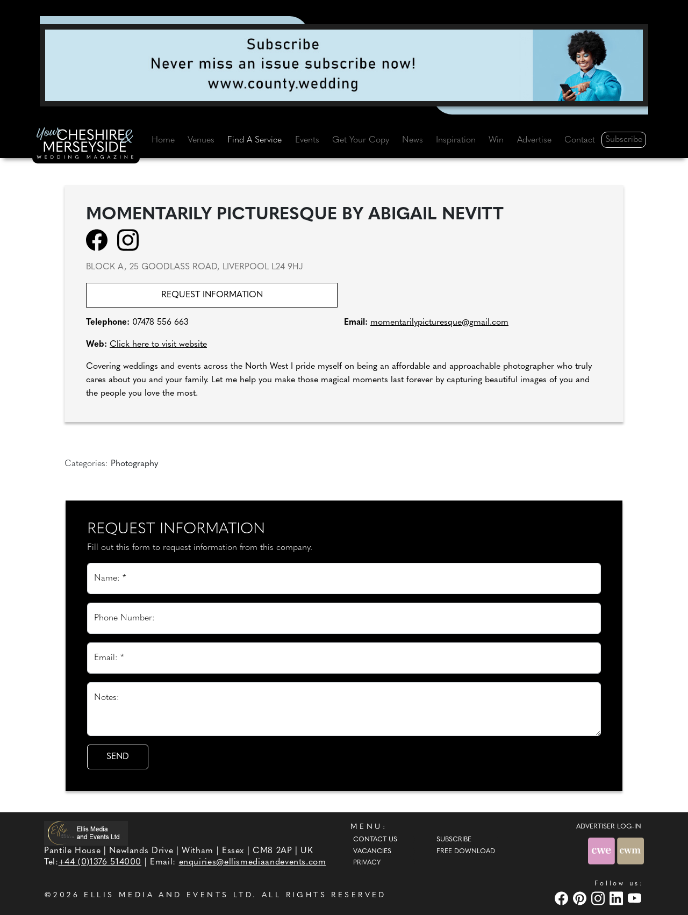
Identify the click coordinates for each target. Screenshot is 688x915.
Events (307, 140)
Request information (212, 295)
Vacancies (372, 851)
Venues (201, 140)
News (412, 140)
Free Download (465, 851)
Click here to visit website (158, 344)
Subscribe (623, 139)
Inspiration (456, 140)
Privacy (367, 863)
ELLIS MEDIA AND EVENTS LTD (168, 895)
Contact (579, 140)
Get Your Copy (360, 140)
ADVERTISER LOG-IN (608, 827)
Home (163, 140)
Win (496, 140)
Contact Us (375, 840)
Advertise (534, 140)
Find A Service (254, 140)
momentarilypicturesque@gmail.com (439, 322)
